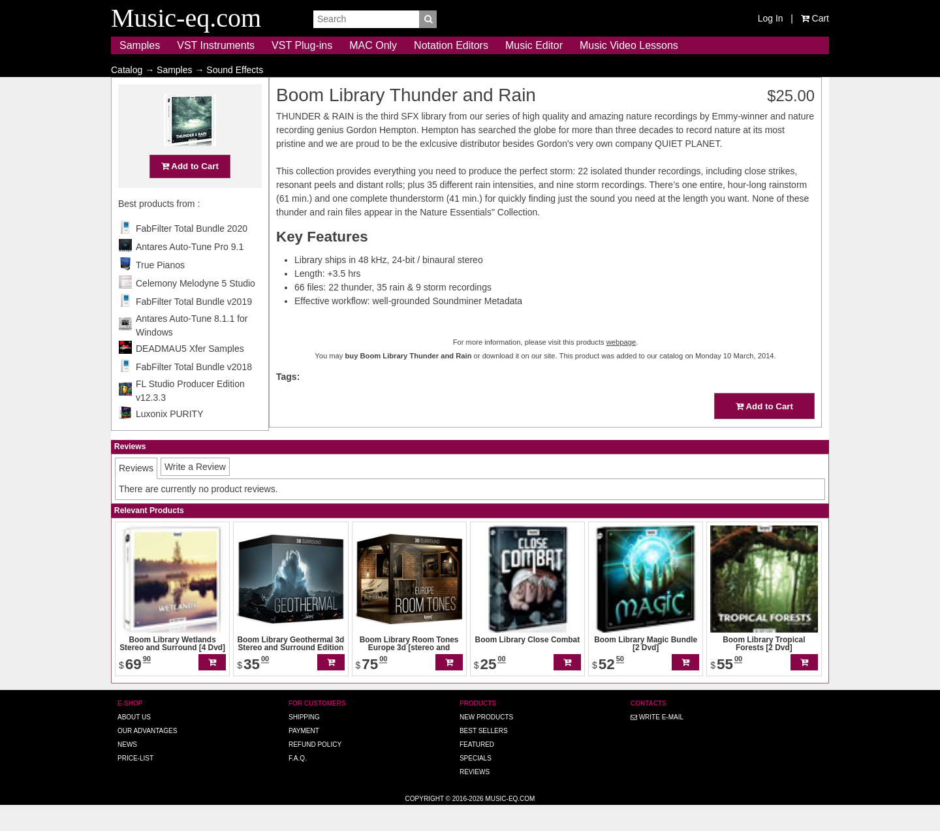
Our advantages (147, 756)
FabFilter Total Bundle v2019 (194, 327)
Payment (304, 756)
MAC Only (373, 45)
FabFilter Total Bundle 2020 (191, 254)
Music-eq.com (510, 824)
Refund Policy (315, 770)
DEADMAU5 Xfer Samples (190, 374)
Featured (477, 770)
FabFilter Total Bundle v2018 (194, 392)
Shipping (304, 742)
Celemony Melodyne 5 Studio (195, 309)
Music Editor (534, 45)
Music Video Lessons (629, 45)
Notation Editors (451, 45)
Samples (139, 45)
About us (134, 742)
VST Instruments (216, 45)
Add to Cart (190, 191)
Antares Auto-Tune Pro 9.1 (189, 272)
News (127, 770)
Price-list (135, 783)
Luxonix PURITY (169, 439)
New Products (486, 742)
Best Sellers (484, 756)
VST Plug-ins (302, 45)
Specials (476, 783)
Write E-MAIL (657, 742)
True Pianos (160, 290)
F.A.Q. (298, 783)
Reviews (475, 797)
